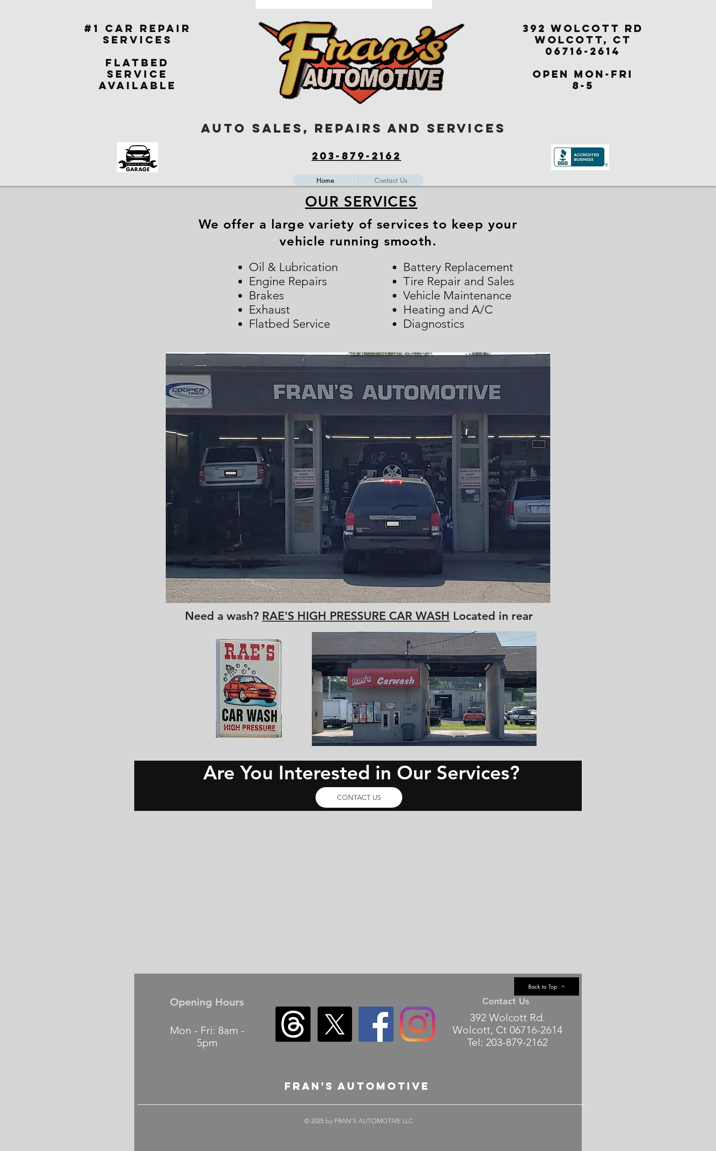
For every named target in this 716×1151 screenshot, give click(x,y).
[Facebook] (376, 1024)
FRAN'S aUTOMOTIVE (357, 1086)
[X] (334, 1024)
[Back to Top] (546, 986)
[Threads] (293, 1024)
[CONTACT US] (359, 797)
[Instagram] (417, 1024)
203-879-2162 (356, 155)
